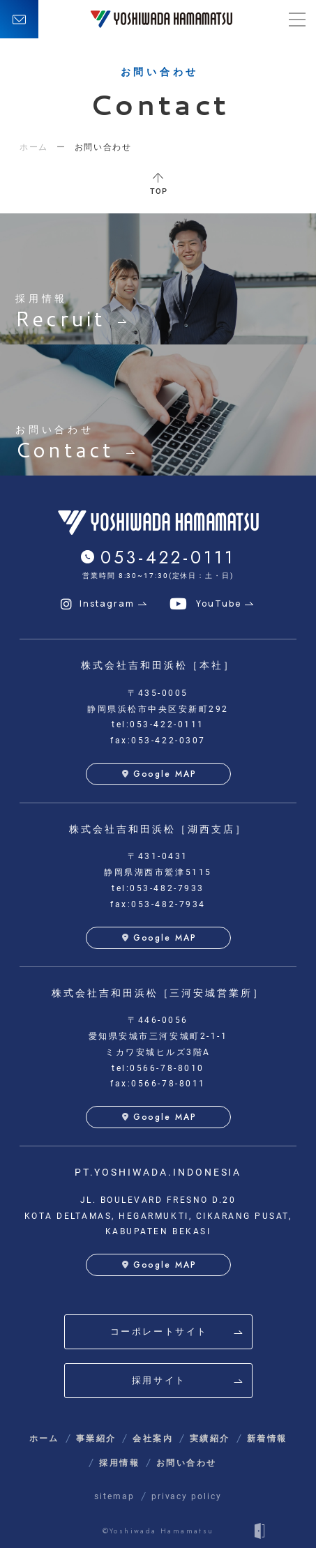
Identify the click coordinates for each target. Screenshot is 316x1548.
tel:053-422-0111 (158, 724)
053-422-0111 (167, 557)
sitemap (114, 1496)
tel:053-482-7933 (158, 888)
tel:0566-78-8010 (158, 1068)
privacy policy (186, 1496)
